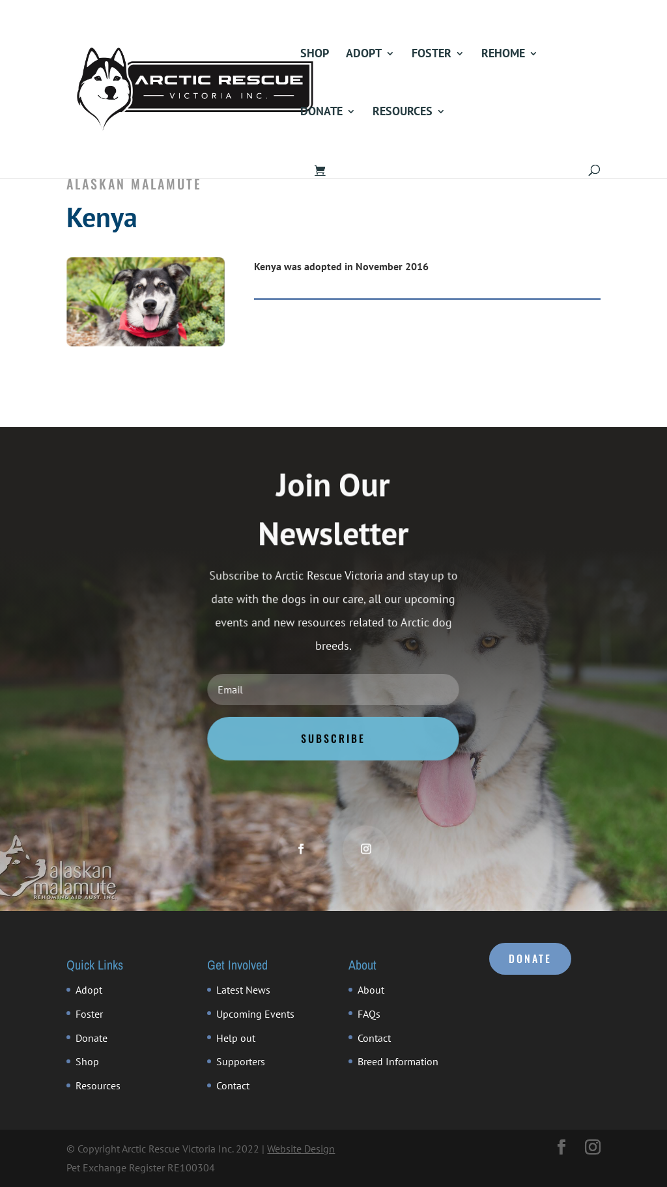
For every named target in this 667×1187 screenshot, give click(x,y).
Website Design (301, 1148)
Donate (321, 113)
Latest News (243, 989)
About (371, 989)
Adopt (364, 55)
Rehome (503, 55)
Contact (232, 1085)
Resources (403, 113)
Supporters (240, 1061)
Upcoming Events (255, 1013)
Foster (431, 55)
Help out (235, 1037)
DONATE (530, 958)
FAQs (369, 1013)
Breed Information (398, 1061)
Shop (314, 55)
